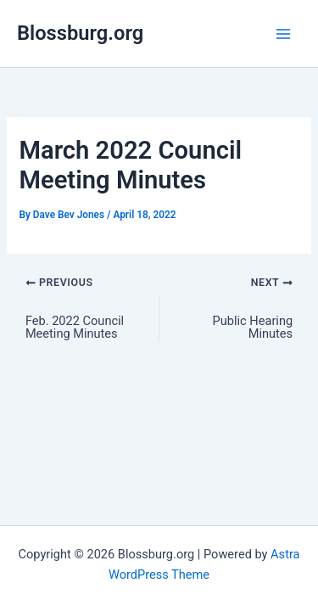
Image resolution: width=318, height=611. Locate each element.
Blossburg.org (80, 33)
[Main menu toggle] (283, 34)
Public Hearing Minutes (253, 327)
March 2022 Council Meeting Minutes (130, 165)
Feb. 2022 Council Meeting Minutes (74, 327)
